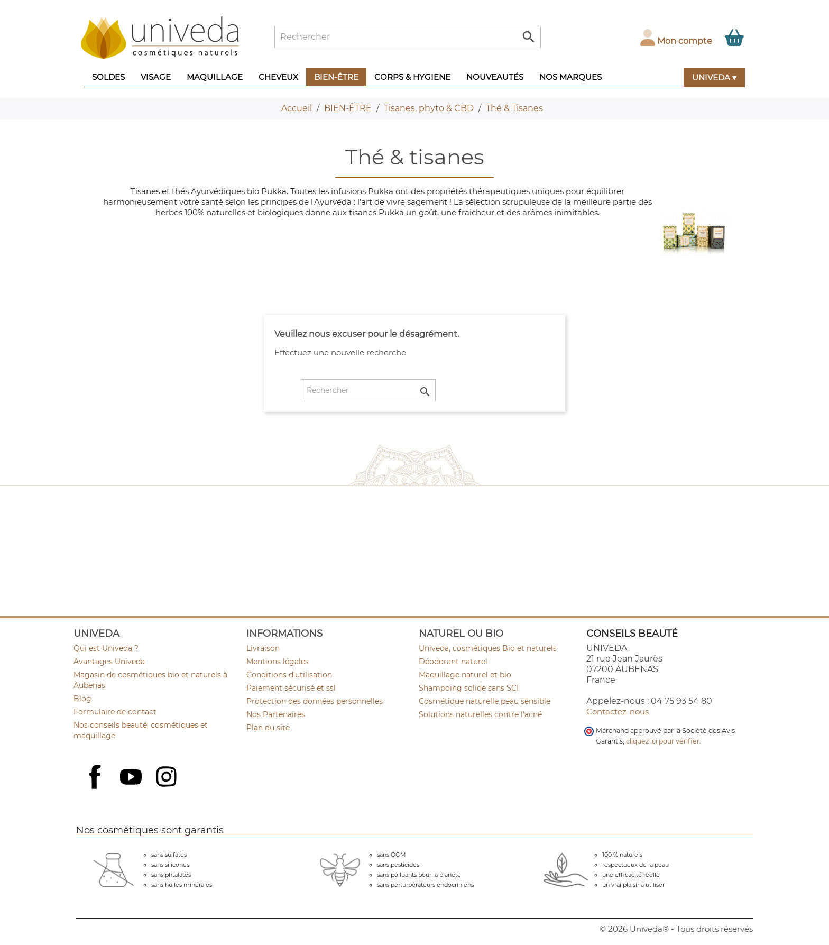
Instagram (167, 778)
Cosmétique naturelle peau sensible (484, 701)
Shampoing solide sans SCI (469, 688)
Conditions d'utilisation (289, 675)
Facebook (96, 788)
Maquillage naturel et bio (465, 675)
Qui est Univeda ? (106, 648)
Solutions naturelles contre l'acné (480, 714)
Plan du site (268, 727)
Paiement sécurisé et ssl (291, 688)
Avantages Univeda (109, 661)
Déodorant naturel (453, 661)
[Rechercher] (407, 37)
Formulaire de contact (114, 712)
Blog (82, 698)
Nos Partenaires (275, 714)
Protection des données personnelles (314, 701)
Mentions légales (277, 661)
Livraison (263, 648)
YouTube (132, 778)
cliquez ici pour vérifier (662, 741)
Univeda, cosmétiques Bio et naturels (488, 648)
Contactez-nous (617, 712)
